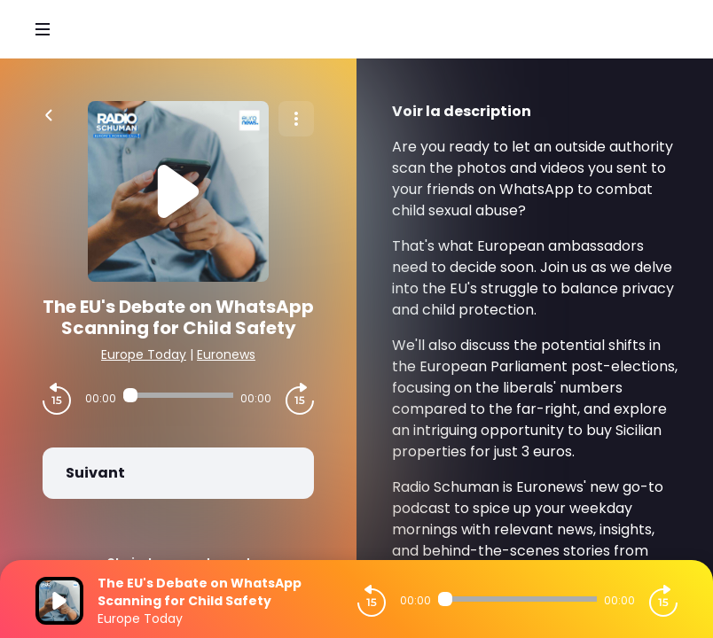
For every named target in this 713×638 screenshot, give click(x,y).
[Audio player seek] (178, 395)
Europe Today (143, 354)
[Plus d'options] (296, 118)
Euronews (226, 354)
